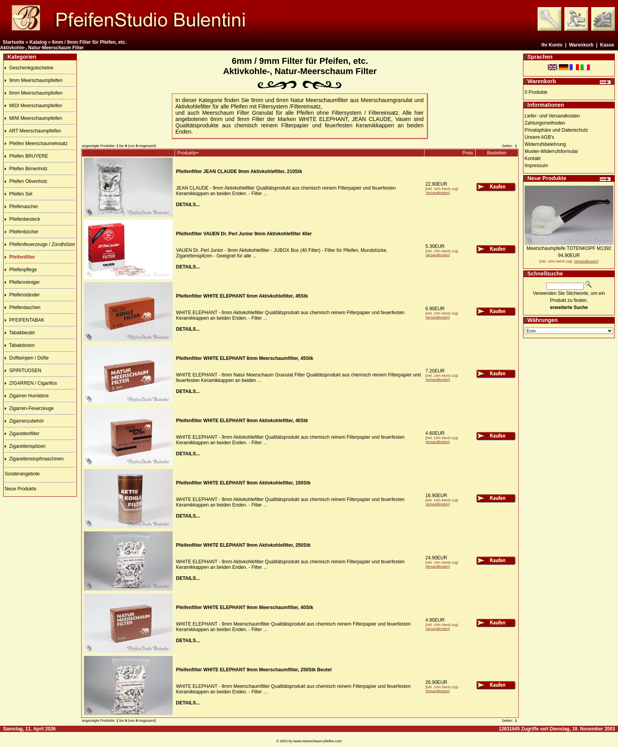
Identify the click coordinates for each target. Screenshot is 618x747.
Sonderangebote (22, 474)
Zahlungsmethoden (545, 123)
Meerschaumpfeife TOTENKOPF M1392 (569, 248)
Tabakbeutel (20, 332)
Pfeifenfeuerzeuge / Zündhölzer (40, 244)
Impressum (536, 165)
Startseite (13, 42)
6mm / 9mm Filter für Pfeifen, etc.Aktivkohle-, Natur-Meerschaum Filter (63, 44)
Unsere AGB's (539, 137)
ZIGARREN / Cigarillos (31, 383)
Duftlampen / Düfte (26, 358)
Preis (467, 153)
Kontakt (533, 158)
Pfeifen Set (18, 194)
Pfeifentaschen (23, 307)
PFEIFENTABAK (24, 320)
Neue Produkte (20, 489)
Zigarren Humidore (26, 396)
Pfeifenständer (22, 295)
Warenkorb (581, 45)
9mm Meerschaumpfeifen (34, 80)
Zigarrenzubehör (24, 421)
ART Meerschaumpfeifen (33, 131)
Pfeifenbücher (21, 232)
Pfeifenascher (21, 206)
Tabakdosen (20, 345)
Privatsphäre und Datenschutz (556, 130)
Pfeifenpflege (21, 269)
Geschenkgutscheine (29, 68)
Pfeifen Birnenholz (26, 168)
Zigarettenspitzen (25, 446)
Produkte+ (188, 153)
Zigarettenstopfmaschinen (34, 459)
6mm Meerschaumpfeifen (34, 93)
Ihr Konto (552, 45)
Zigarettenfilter (22, 433)
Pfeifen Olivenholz (26, 181)
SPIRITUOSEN (23, 370)
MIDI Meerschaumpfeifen (33, 105)
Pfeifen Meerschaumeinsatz (36, 143)
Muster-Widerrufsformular (551, 151)
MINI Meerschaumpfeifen (33, 118)
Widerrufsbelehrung (545, 144)
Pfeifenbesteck (22, 219)
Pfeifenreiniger (22, 282)
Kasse (607, 45)
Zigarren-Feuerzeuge (29, 408)
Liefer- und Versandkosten (552, 116)
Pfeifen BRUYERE (26, 156)
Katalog (38, 42)
